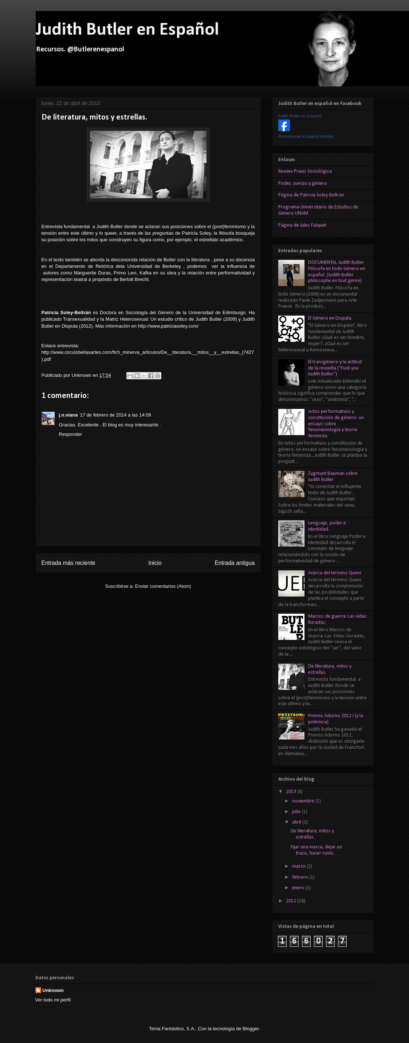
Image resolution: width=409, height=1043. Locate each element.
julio (297, 812)
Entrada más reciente (68, 563)
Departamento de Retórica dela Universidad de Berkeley (118, 266)
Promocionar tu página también (306, 136)
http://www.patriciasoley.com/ (168, 326)
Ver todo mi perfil (53, 1000)
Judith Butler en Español (127, 30)
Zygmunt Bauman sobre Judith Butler (333, 477)
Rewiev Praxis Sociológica (305, 171)
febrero (300, 877)
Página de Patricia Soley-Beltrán (311, 195)
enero (299, 888)
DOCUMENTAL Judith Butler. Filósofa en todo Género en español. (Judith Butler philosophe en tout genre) (336, 272)
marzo (299, 866)
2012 (291, 901)
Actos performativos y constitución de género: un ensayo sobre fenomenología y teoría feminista (336, 424)
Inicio (154, 563)
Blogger (251, 1028)
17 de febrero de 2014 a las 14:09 (115, 415)
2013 (291, 791)
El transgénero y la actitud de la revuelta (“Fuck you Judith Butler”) (335, 368)
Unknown (82, 375)
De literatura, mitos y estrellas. (312, 834)
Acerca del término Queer (335, 573)
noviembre (303, 801)
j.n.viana (68, 415)
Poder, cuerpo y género (302, 183)
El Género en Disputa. (330, 318)
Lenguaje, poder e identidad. (327, 526)
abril (297, 822)
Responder (70, 434)
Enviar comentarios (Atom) (163, 586)
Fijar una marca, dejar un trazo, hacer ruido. (316, 850)
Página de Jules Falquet (302, 225)
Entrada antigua (235, 563)
